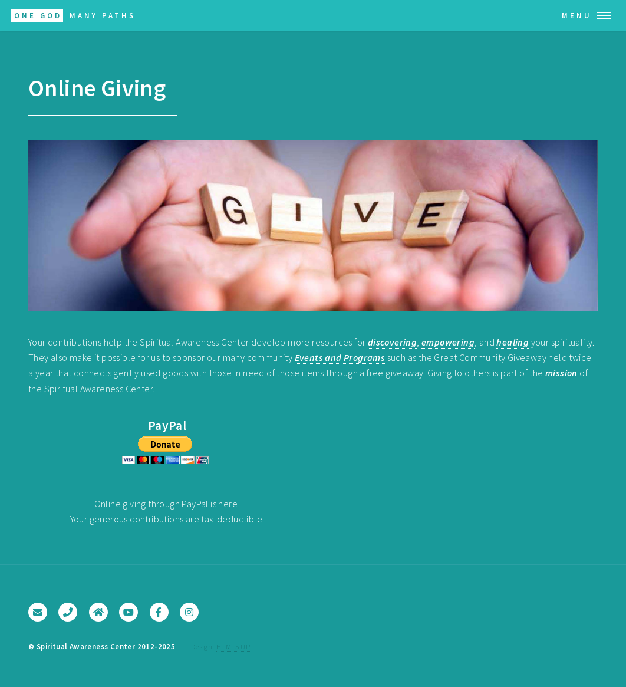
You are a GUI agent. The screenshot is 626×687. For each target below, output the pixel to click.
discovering (392, 342)
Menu (577, 15)
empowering (448, 342)
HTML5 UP (233, 646)
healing (512, 342)
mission (561, 373)
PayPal (167, 425)
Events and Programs (340, 357)
